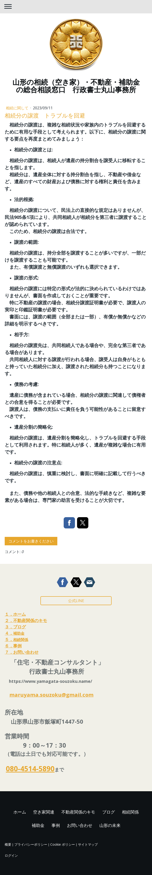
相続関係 (130, 812)
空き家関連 (43, 812)
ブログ (108, 812)
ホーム (19, 812)
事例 (55, 825)
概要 (8, 844)
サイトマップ (88, 844)
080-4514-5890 (30, 768)
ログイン (11, 855)
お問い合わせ (79, 825)
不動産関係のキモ (78, 812)
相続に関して (17, 108)
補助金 (38, 825)
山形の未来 (110, 825)
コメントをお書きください (31, 541)
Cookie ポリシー (62, 844)
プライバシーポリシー (30, 844)
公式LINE (76, 600)
